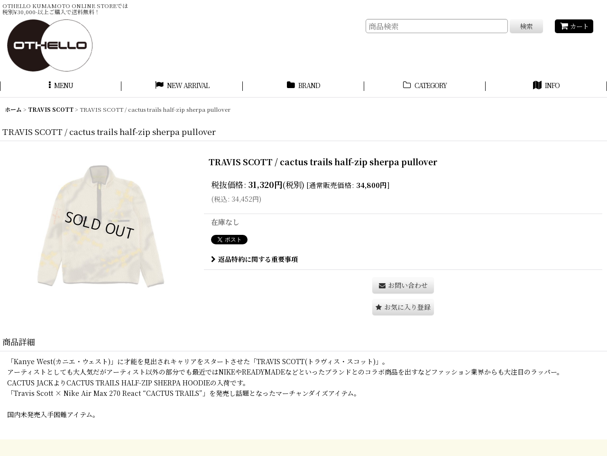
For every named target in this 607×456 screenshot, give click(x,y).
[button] (60, 86)
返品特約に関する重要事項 (254, 259)
